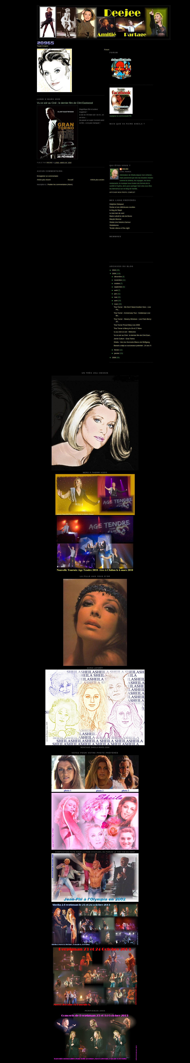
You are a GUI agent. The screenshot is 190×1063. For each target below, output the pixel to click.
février (117, 350)
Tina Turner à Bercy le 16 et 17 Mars (128, 328)
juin (115, 294)
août (116, 290)
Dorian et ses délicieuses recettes (122, 207)
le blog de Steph (116, 210)
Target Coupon (42, 46)
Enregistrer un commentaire (47, 176)
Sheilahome (114, 225)
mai (116, 297)
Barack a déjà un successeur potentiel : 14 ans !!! (132, 346)
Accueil (70, 180)
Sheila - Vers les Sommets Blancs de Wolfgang (131, 342)
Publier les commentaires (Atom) (60, 184)
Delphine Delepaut (117, 204)
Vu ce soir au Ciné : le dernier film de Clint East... (132, 335)
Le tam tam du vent (117, 213)
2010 (114, 270)
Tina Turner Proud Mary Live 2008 (127, 325)
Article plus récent (44, 180)
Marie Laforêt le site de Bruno (121, 216)
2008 (114, 358)
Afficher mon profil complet (122, 192)
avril (116, 301)
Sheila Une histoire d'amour (120, 222)
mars (116, 304)
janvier (117, 353)
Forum (106, 50)
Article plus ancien (97, 180)
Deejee (125, 169)
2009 (114, 274)
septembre (118, 287)
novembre (118, 280)
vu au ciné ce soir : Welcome (125, 332)
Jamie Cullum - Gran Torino (124, 339)
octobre (117, 283)
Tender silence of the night (120, 228)
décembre (118, 277)
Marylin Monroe (115, 219)
